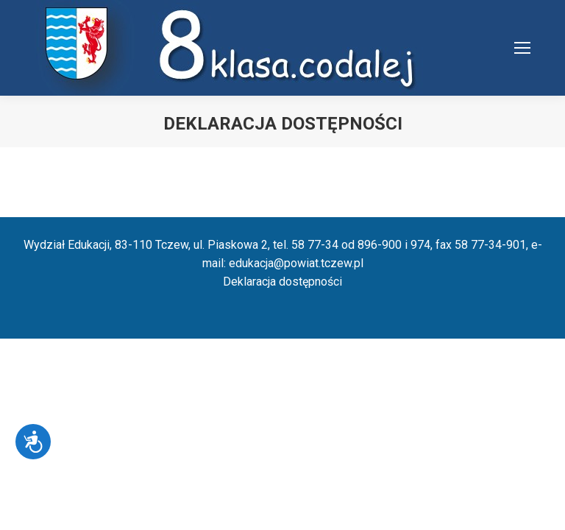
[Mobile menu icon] (522, 48)
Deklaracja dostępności (282, 282)
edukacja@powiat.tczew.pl (296, 263)
